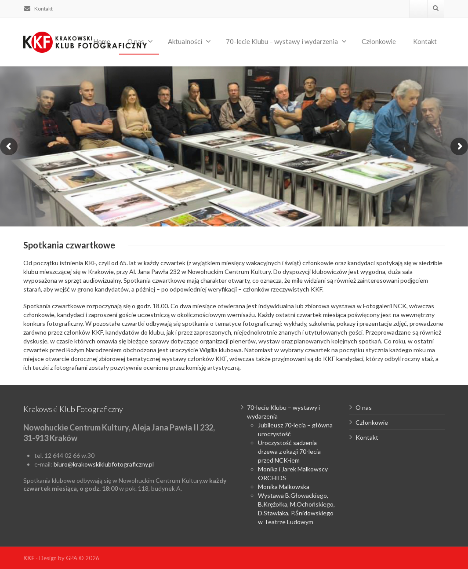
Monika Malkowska (283, 486)
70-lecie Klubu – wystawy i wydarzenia (286, 41)
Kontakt (38, 8)
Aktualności (189, 41)
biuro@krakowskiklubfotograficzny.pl (104, 464)
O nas (364, 407)
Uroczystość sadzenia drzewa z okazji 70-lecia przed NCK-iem (289, 451)
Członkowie (379, 41)
